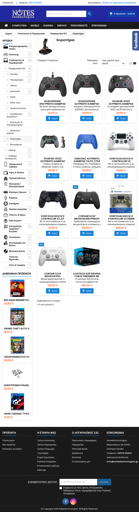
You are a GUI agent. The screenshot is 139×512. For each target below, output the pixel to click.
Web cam (15, 102)
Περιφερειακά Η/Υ (16, 68)
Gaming (48, 25)
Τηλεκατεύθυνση (17, 178)
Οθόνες (13, 85)
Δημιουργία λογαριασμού (124, 2)
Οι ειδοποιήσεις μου (81, 461)
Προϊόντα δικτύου (18, 108)
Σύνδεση (106, 2)
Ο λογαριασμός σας (85, 433)
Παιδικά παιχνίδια (18, 209)
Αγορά (52, 118)
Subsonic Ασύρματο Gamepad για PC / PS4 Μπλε (87, 161)
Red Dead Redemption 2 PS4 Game (17, 300)
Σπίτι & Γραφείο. (17, 265)
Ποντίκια (14, 74)
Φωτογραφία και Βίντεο (17, 244)
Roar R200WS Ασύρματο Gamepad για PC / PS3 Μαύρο (86, 104)
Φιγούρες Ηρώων (18, 192)
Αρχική (7, 41)
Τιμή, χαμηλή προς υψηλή (113, 62)
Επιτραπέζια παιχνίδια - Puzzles (15, 229)
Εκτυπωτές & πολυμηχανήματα (15, 123)
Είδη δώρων (15, 220)
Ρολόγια (13, 197)
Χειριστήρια (15, 138)
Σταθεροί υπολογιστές (11, 157)
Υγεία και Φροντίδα (14, 258)
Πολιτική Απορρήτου (46, 461)
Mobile (35, 25)
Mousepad (16, 144)
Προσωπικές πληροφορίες (84, 440)
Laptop (12, 150)
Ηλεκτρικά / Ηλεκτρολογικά (16, 185)
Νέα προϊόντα (8, 444)
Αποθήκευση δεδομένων (14, 115)
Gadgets (14, 203)
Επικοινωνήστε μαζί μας (48, 465)
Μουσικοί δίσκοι (17, 251)
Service (61, 25)
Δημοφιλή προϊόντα (16, 274)
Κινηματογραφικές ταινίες (18, 47)
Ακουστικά (15, 91)
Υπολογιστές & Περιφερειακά (16, 61)
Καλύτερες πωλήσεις (12, 448)
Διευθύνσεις (77, 453)
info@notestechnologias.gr (122, 461)
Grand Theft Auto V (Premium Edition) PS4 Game (17, 328)
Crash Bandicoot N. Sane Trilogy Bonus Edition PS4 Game (17, 357)
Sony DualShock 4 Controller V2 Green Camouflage (121, 218)
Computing (19, 25)
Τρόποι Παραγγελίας (46, 444)
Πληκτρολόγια (16, 79)
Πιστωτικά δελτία (80, 448)
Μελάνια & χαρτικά (13, 132)
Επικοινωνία (7, 2)
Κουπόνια (76, 457)
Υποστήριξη (42, 453)
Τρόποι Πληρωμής (45, 448)
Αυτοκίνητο (14, 237)
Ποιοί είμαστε (79, 25)
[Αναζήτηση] (69, 14)
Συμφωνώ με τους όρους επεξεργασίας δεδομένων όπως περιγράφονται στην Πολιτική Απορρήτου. (86, 490)
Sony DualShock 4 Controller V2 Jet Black (52, 218)
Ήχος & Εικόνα (16, 172)
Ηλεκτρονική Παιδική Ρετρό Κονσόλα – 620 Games (17, 385)
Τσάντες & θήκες (17, 214)
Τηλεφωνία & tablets (15, 165)
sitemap (41, 470)
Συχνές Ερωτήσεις (45, 457)
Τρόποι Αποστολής (46, 440)
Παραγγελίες (78, 444)
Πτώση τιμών (8, 440)
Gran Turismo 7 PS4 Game (17, 413)
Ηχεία (12, 96)
